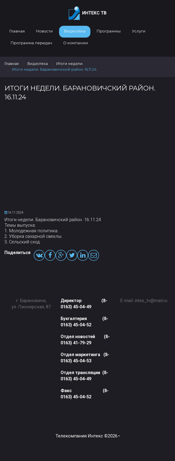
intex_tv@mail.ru (151, 297)
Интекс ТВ (88, 13)
